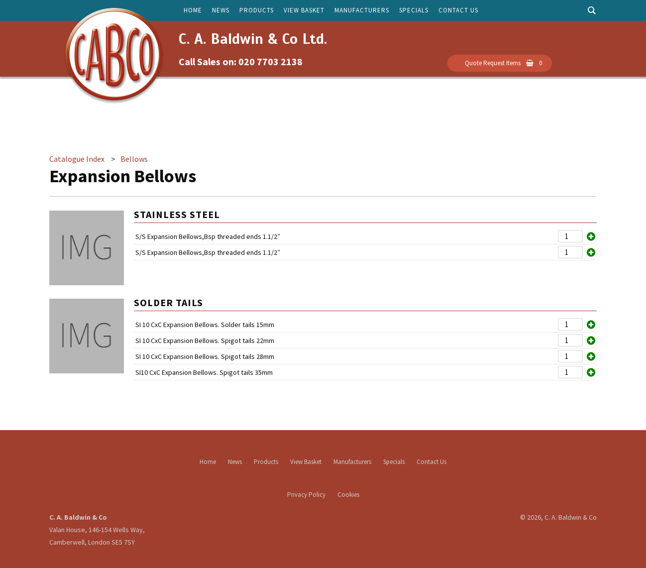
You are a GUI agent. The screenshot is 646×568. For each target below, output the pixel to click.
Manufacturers (361, 10)
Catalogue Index (77, 159)
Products (256, 10)
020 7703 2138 (270, 61)
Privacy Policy (306, 494)
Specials (414, 10)
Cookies (348, 494)
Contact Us (458, 10)
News (220, 10)
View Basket (304, 10)
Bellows (134, 159)
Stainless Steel (177, 214)
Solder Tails (168, 302)
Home (193, 10)
